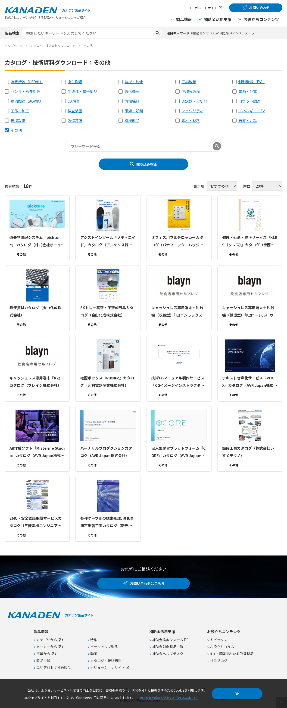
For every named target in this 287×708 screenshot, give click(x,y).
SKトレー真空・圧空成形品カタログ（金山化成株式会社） (106, 311)
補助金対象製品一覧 (167, 646)
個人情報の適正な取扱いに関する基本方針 (168, 698)
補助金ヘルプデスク (167, 653)
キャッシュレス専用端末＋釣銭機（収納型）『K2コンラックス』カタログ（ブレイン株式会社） (178, 312)
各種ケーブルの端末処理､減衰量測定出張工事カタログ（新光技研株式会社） (107, 522)
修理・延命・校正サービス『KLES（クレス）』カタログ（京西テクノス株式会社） (249, 241)
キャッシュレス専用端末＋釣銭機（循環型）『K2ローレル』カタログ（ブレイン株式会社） (249, 312)
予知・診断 (134, 110)
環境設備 (18, 120)
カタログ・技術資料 (106, 660)
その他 (16, 130)
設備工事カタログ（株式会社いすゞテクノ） (248, 451)
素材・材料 (190, 120)
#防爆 (224, 33)
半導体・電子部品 (82, 91)
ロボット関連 (249, 101)
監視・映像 (134, 81)
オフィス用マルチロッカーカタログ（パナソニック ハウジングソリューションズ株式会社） (177, 241)
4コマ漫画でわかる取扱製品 (231, 653)
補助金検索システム (167, 639)
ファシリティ (192, 110)
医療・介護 (247, 120)
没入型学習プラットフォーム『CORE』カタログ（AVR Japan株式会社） (178, 452)
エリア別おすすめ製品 (53, 667)
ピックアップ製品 (104, 646)
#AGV (215, 33)
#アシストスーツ (242, 33)
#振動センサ (200, 33)
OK (237, 693)
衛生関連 (75, 81)
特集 (93, 639)
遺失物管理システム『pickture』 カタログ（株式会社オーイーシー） (37, 241)
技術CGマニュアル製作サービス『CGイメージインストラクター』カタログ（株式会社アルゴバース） (178, 382)
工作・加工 (20, 110)
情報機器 (132, 101)
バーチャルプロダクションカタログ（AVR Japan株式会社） (106, 451)
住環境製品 (190, 91)
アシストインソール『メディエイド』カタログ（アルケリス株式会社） (107, 241)
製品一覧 (43, 660)
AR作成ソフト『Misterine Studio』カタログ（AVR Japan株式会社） (37, 452)
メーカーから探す (50, 646)
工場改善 (188, 81)
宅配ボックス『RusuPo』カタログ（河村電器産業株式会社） (107, 381)
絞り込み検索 (146, 164)
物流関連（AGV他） (27, 101)
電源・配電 (247, 91)
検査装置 (75, 110)
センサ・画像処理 (25, 91)
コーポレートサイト (202, 8)
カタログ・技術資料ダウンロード (53, 45)
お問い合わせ (259, 7)
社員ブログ (218, 660)
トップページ (14, 45)
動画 (93, 653)
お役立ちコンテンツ (261, 19)
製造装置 (75, 120)
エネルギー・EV (251, 110)
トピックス (218, 639)
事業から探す (46, 653)
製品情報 (184, 19)
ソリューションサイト (107, 667)
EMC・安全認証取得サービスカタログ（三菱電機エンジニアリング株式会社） (35, 522)
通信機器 (132, 91)
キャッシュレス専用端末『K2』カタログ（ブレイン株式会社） (35, 381)
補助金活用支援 (217, 19)
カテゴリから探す (50, 639)
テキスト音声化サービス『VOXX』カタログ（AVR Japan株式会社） (249, 382)
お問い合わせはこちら (147, 583)
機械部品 (132, 120)
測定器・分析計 (194, 101)
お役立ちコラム (222, 646)
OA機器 (74, 101)
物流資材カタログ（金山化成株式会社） (35, 311)
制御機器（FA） (251, 81)
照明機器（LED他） (27, 81)
